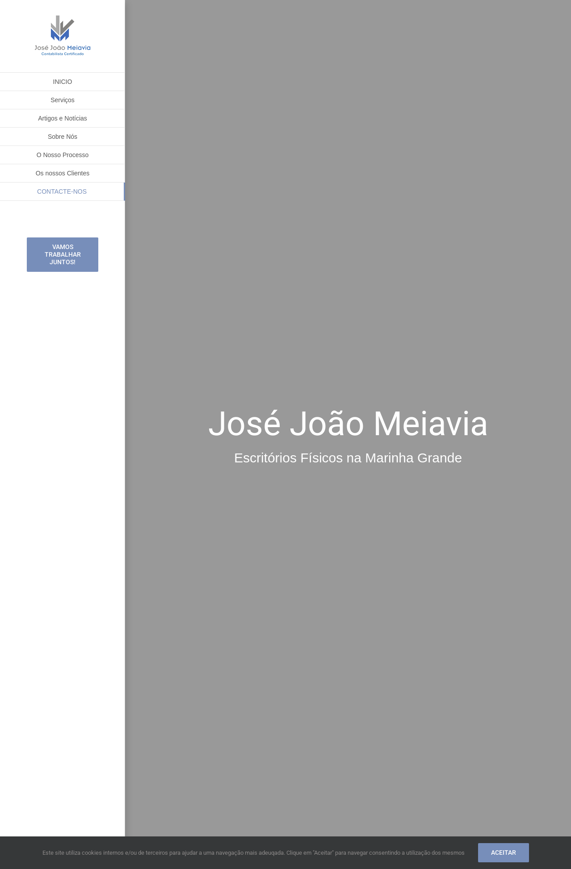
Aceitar (503, 852)
